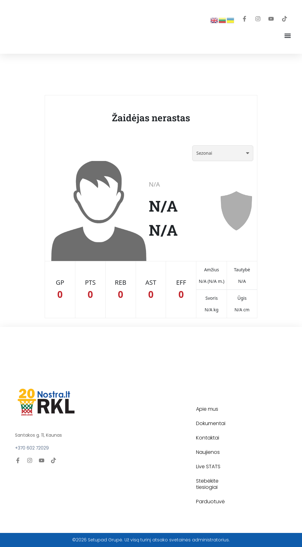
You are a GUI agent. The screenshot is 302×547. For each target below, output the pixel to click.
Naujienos (208, 452)
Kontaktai (207, 437)
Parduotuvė (210, 501)
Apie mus (207, 409)
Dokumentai (210, 423)
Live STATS (208, 466)
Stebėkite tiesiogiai (207, 484)
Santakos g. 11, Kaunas (38, 435)
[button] (287, 35)
